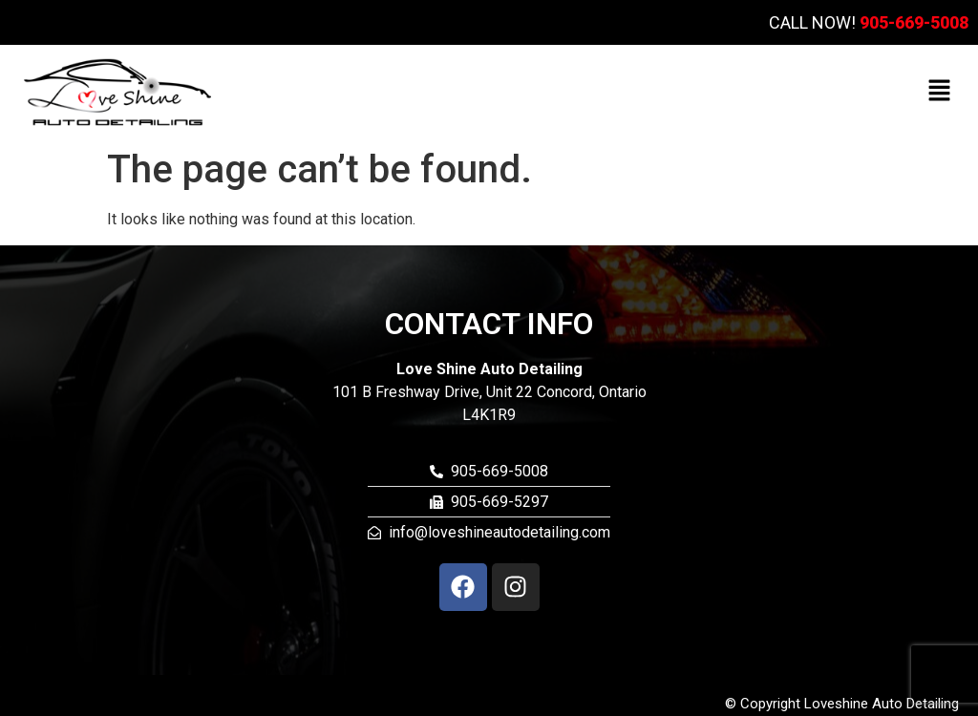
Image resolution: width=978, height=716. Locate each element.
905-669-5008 (914, 22)
